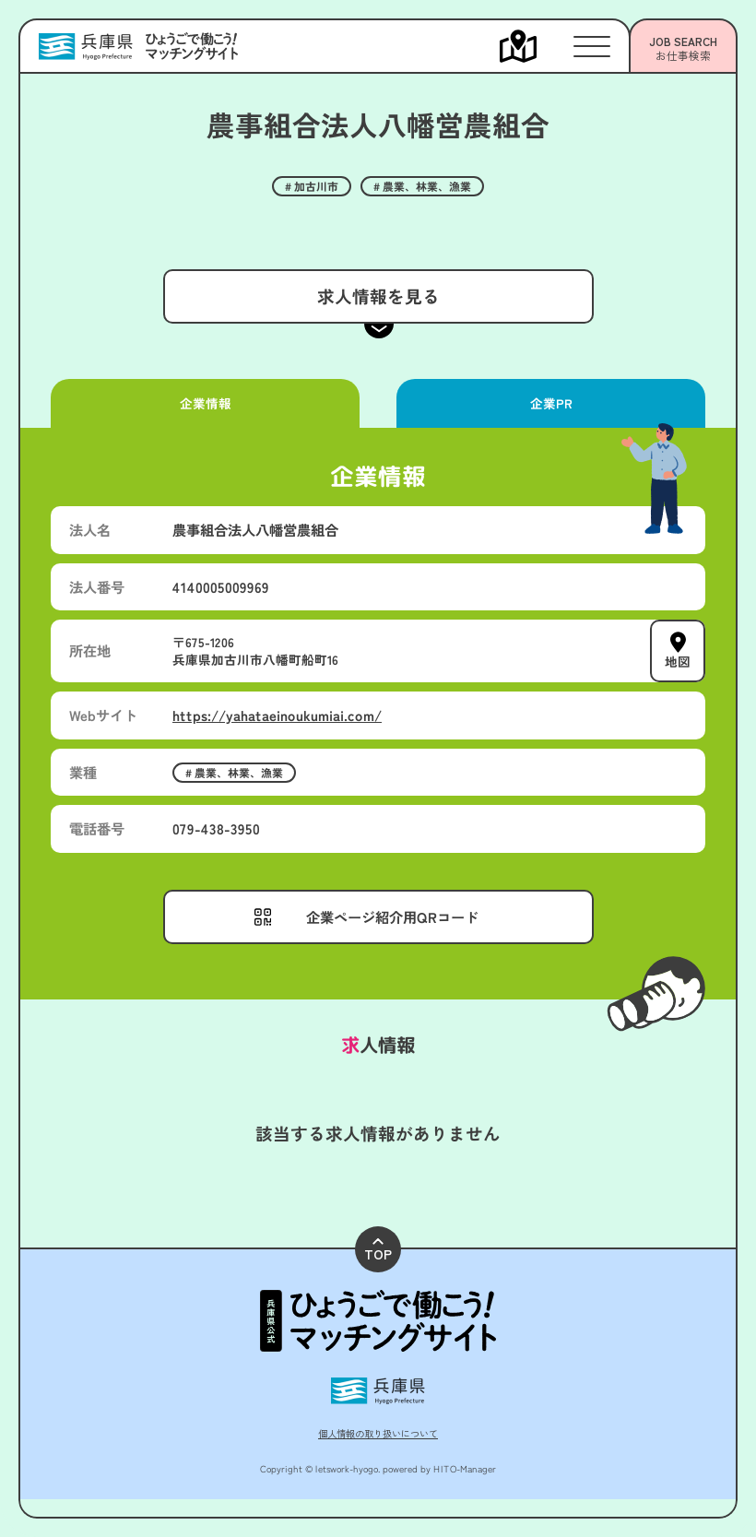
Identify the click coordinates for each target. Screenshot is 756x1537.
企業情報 (204, 403)
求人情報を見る (377, 295)
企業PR (550, 403)
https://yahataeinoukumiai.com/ (277, 714)
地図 (678, 661)
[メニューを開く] (536, 46)
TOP (378, 1250)
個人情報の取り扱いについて (378, 1433)
